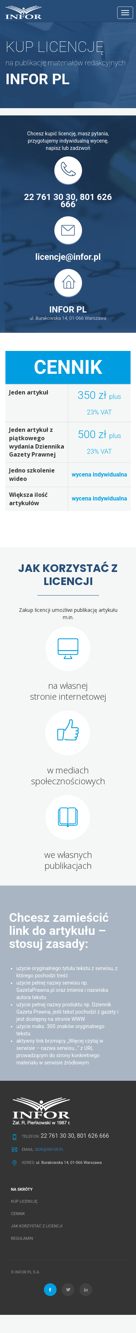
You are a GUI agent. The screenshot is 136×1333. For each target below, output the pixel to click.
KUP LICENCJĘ (24, 1201)
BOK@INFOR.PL (49, 1149)
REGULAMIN (22, 1238)
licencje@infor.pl (68, 257)
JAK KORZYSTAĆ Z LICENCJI (36, 1226)
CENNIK (18, 1213)
